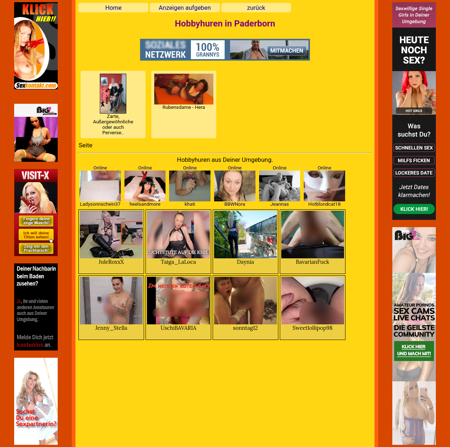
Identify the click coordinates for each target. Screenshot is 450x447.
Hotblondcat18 (324, 204)
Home (113, 7)
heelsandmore (145, 204)
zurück (256, 7)
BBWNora (234, 204)
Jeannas (279, 204)
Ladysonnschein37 (100, 204)
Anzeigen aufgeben (185, 7)
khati (190, 204)
